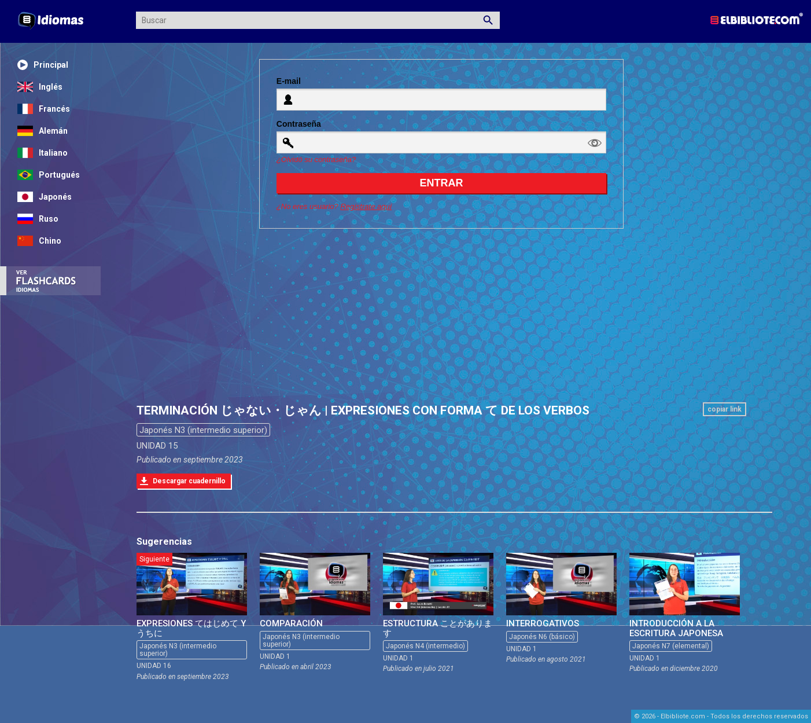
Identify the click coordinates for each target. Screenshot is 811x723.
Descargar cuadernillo (189, 481)
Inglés (39, 87)
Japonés (44, 197)
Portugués (48, 175)
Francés (43, 109)
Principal (42, 65)
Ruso (37, 219)
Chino (39, 241)
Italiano (42, 153)
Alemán (42, 131)
